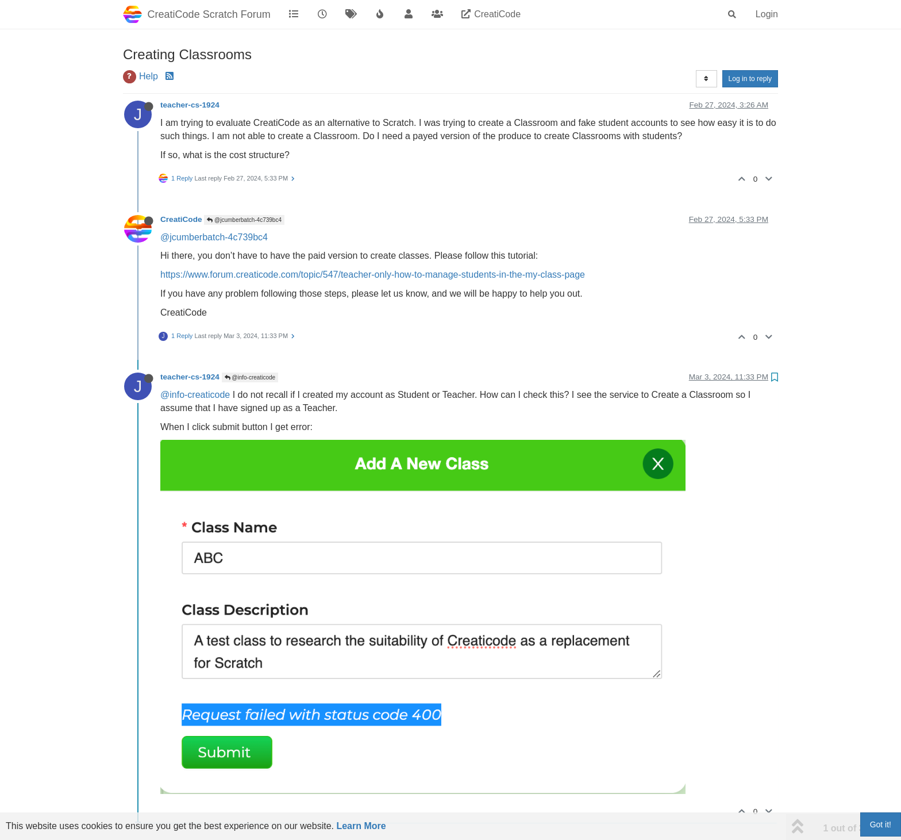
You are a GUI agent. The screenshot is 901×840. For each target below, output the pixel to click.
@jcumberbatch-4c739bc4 (244, 220)
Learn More (361, 826)
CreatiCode (181, 219)
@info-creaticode (250, 377)
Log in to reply (750, 79)
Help (148, 76)
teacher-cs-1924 (190, 105)
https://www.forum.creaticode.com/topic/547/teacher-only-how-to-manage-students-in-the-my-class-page (372, 274)
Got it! (880, 824)
